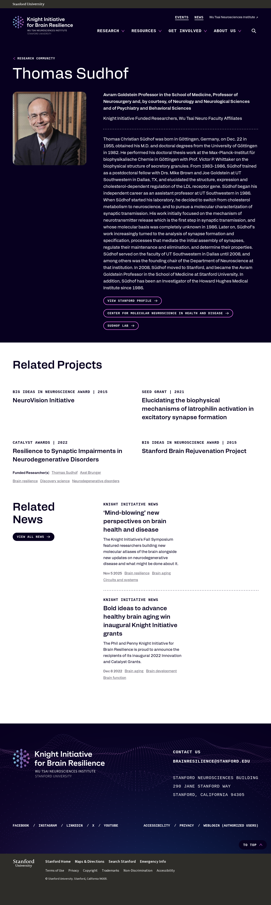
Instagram (48, 841)
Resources (143, 31)
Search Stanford (122, 876)
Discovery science (55, 496)
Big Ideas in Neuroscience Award (51, 407)
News (199, 17)
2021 (179, 407)
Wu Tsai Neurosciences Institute (232, 17)
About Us (225, 31)
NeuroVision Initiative (44, 416)
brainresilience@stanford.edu (211, 776)
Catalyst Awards (31, 457)
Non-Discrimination (137, 885)
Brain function (114, 693)
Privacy (187, 841)
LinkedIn (74, 841)
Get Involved (185, 31)
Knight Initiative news (130, 519)
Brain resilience (25, 496)
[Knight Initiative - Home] (43, 25)
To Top (250, 860)
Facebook (21, 841)
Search (254, 31)
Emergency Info (153, 876)
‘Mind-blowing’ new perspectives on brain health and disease (134, 537)
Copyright (90, 885)
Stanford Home (58, 876)
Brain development (161, 686)
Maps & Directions (89, 876)
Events (182, 17)
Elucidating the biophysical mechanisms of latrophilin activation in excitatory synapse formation (198, 424)
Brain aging (161, 588)
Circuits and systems (120, 595)
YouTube (111, 841)
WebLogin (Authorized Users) (230, 841)
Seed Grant (154, 407)
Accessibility (157, 841)
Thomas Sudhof (64, 488)
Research (108, 31)
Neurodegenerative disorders (95, 496)
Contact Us (186, 767)
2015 (103, 407)
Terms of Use (54, 885)
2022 (63, 457)
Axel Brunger (90, 488)
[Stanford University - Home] (135, 4)
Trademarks (110, 885)
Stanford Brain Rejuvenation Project (194, 467)
